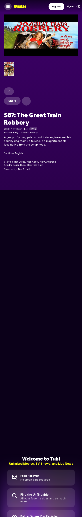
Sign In (70, 6)
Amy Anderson (48, 161)
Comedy (33, 132)
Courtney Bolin (35, 165)
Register (56, 6)
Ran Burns (19, 161)
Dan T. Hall (24, 169)
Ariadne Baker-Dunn (15, 165)
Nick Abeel (32, 161)
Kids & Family (11, 132)
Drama (23, 132)
